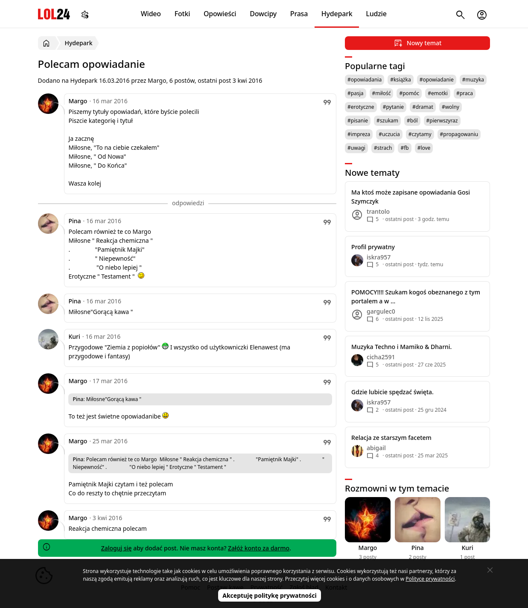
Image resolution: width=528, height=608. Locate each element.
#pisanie (357, 120)
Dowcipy (263, 13)
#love (424, 147)
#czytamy (420, 134)
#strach (383, 147)
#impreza (358, 134)
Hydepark (337, 13)
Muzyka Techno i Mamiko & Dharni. (401, 347)
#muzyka (473, 79)
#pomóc (409, 93)
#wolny (450, 107)
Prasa (299, 13)
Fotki (182, 13)
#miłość (381, 93)
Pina (74, 221)
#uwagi (356, 147)
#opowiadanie (437, 79)
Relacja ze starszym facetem (391, 437)
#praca (464, 93)
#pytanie (393, 107)
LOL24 (54, 14)
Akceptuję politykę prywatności (269, 595)
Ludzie (376, 13)
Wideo (151, 13)
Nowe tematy (372, 172)
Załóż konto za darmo (258, 548)
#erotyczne (360, 107)
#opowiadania (364, 79)
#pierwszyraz (442, 120)
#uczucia (389, 134)
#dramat (422, 107)
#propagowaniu (459, 134)
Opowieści (220, 13)
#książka (400, 79)
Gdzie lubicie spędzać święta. (392, 392)
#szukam (387, 120)
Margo (77, 101)
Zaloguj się (116, 548)
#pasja (355, 93)
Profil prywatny (373, 247)
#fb (404, 147)
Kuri (74, 336)
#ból (412, 120)
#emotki (438, 93)
